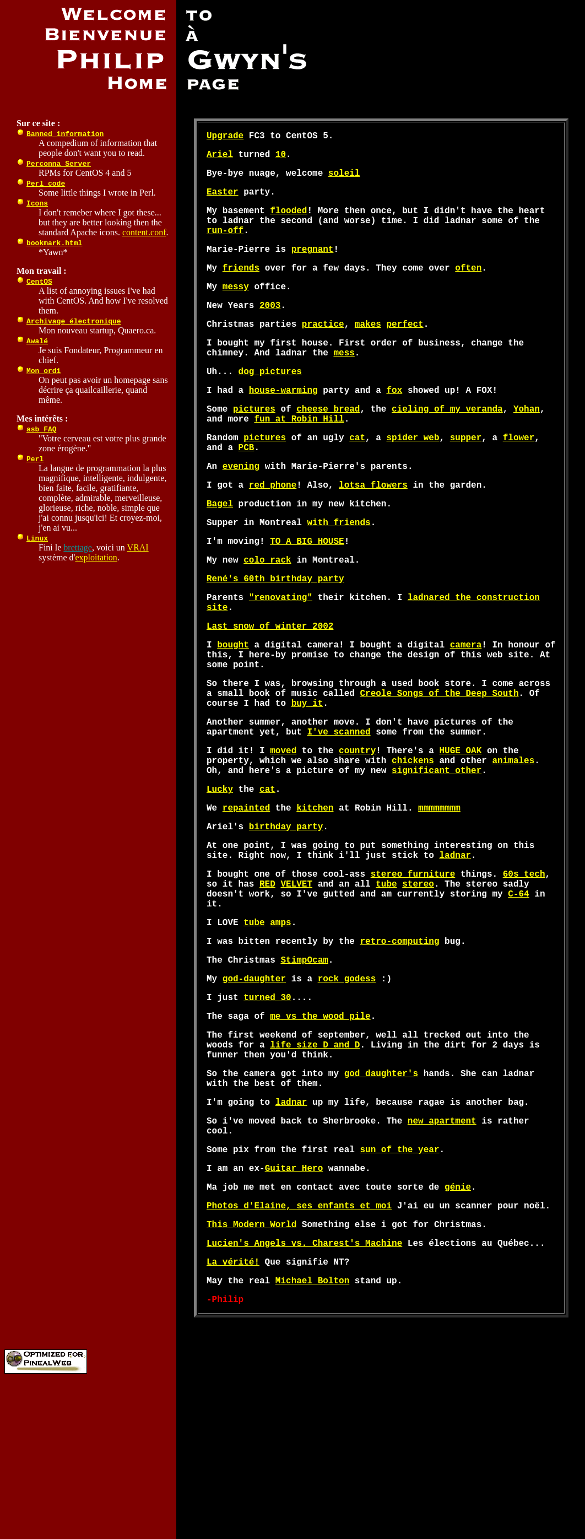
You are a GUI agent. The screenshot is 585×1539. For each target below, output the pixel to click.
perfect (404, 350)
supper (466, 479)
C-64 (518, 1001)
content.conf (144, 232)
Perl (35, 458)
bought (233, 712)
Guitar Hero (294, 1313)
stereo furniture (413, 977)
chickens (413, 848)
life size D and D (315, 1172)
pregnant (312, 266)
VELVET (296, 989)
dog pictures (270, 404)
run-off (225, 245)
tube (386, 989)
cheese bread (328, 446)
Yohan (526, 446)
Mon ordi (43, 370)
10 (280, 158)
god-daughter (254, 1097)
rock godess (347, 1097)
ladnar (455, 956)
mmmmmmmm (439, 902)
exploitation (96, 557)
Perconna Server (58, 163)
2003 (269, 329)
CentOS (39, 281)
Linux (37, 538)
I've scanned (338, 815)
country (357, 836)
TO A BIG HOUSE (307, 596)
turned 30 (267, 1118)
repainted (246, 902)
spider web (412, 479)
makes (368, 350)
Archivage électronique (73, 321)
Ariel (220, 158)
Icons (37, 203)
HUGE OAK (460, 836)
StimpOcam (304, 1076)
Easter (223, 200)
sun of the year (399, 1292)
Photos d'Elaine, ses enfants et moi (299, 1355)
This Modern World (251, 1376)
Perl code (45, 183)
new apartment (442, 1259)
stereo (418, 989)
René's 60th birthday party (275, 637)
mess (343, 383)
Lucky (220, 881)
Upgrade (225, 137)
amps (280, 1034)
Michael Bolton (312, 1439)
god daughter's (381, 1205)
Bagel (220, 554)
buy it (307, 782)
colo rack (267, 617)
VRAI (138, 547)
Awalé (37, 340)
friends (241, 287)
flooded (288, 221)
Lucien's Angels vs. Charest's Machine (304, 1397)
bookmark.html (54, 242)
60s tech (524, 977)
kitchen (314, 902)
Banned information (65, 133)
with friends (338, 575)
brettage (77, 547)
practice (323, 350)
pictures (254, 446)
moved (283, 836)
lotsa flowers (373, 533)
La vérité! (233, 1418)
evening (241, 512)
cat (357, 479)
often (468, 287)
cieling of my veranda (447, 446)
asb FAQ (41, 429)
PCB (246, 491)
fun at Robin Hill (299, 458)
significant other (436, 860)
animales (513, 848)
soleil (344, 179)
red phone (272, 533)
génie (458, 1334)
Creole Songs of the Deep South (439, 770)
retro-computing (399, 1055)
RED (267, 989)
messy (236, 308)
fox (394, 425)
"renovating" (280, 658)
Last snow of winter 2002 (270, 691)
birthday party (286, 923)
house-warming (283, 425)
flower (519, 479)
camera (466, 712)
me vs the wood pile (320, 1139)
